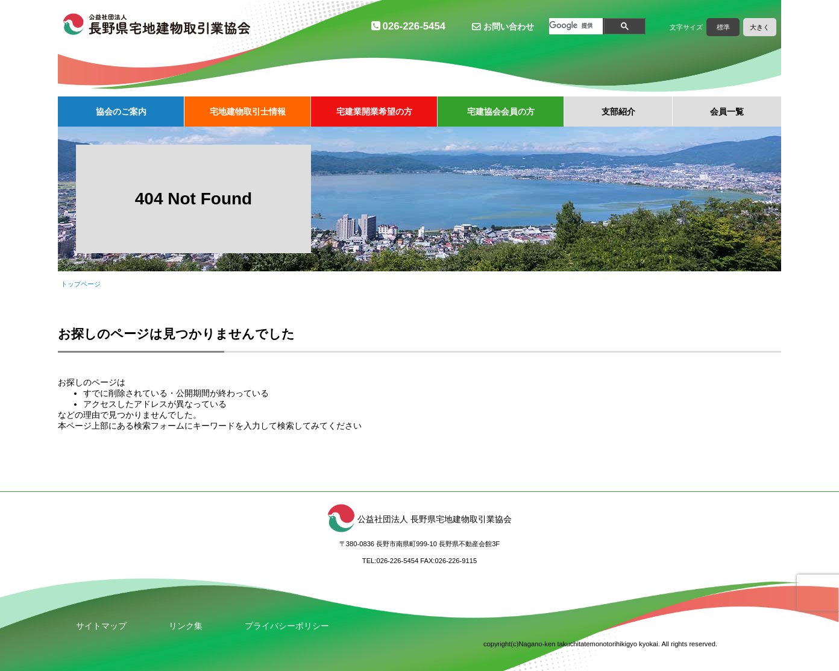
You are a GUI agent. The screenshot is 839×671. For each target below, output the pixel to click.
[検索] (573, 25)
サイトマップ (101, 626)
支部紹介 (618, 111)
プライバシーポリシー (287, 626)
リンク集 (186, 626)
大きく (760, 27)
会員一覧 (727, 111)
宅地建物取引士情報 (248, 111)
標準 (723, 27)
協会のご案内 (121, 111)
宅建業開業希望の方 (374, 111)
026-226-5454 (414, 26)
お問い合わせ (508, 26)
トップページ (81, 284)
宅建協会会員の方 (501, 111)
